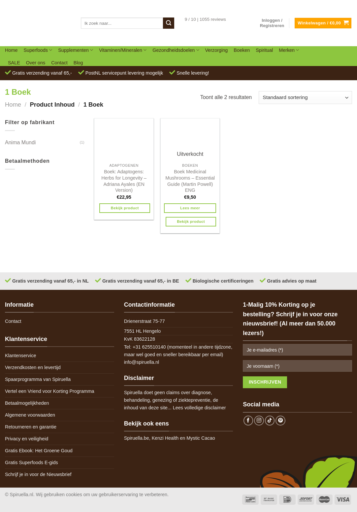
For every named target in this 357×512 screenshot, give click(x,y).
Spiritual (264, 50)
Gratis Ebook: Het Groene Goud (39, 450)
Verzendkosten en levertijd (33, 367)
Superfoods (37, 50)
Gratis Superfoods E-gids (31, 462)
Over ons (35, 62)
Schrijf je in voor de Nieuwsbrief (38, 474)
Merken (289, 50)
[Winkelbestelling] (305, 97)
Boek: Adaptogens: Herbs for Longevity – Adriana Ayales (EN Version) (123, 181)
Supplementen (75, 50)
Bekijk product (125, 208)
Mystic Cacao (200, 438)
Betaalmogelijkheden (27, 403)
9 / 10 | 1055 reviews (205, 19)
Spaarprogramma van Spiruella (38, 379)
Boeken (242, 50)
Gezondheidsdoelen (175, 50)
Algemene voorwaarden (30, 415)
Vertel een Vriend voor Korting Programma (49, 391)
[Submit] (168, 23)
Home (11, 50)
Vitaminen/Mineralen (122, 50)
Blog (78, 62)
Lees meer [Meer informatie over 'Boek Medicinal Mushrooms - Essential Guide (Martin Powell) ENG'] (190, 208)
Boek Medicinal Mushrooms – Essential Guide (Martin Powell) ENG (190, 181)
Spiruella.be (136, 438)
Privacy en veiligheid (26, 438)
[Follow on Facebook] (248, 421)
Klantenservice (20, 355)
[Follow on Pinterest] (280, 421)
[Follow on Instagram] (259, 421)
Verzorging (216, 50)
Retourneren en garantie (30, 426)
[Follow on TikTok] (270, 421)
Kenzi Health (165, 438)
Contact (59, 62)
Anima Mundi (20, 142)
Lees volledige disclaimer (199, 407)
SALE (14, 62)
